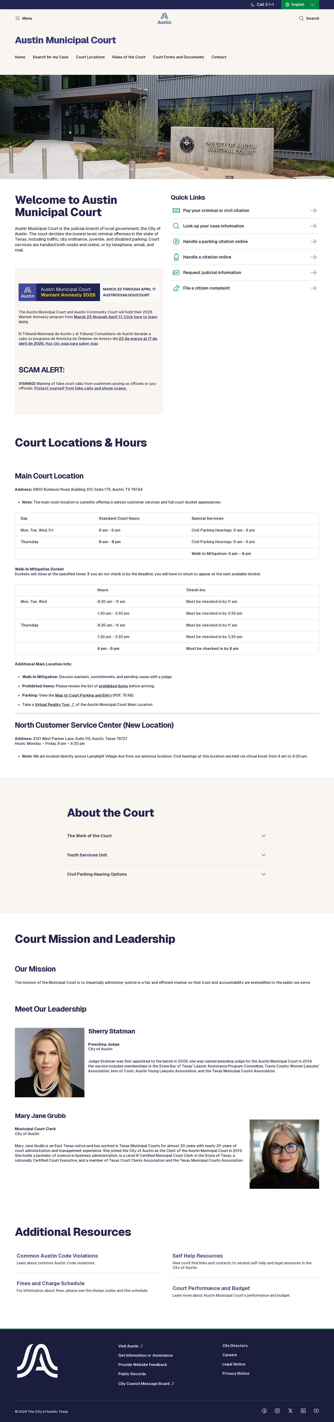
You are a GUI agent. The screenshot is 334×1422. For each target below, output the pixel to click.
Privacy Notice (235, 1373)
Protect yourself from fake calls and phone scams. (80, 388)
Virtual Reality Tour (52, 704)
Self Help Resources (198, 1255)
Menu (27, 18)
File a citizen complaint (206, 288)
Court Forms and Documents (178, 57)
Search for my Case (50, 57)
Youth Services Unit (87, 854)
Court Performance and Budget (211, 1288)
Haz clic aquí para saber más (88, 341)
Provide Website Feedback (142, 1365)
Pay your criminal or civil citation (216, 210)
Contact (219, 57)
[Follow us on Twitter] (290, 1411)
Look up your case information (213, 226)
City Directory (235, 1346)
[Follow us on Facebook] (264, 1411)
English (298, 4)
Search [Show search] (312, 18)
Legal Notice (233, 1364)
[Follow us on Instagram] (277, 1411)
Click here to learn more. (88, 319)
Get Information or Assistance (145, 1355)
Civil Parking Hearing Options (97, 873)
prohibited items (113, 686)
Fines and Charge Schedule (51, 1283)
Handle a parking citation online (215, 241)
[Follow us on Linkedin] (303, 1411)
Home (20, 57)
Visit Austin (128, 1346)
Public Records (132, 1374)
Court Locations (90, 57)
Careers (229, 1355)
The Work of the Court (89, 835)
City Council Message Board (144, 1383)
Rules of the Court (128, 57)
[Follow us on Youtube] (316, 1411)
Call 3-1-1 (265, 4)
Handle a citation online (207, 257)
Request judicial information (212, 272)
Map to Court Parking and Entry (83, 695)
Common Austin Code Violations (57, 1255)
